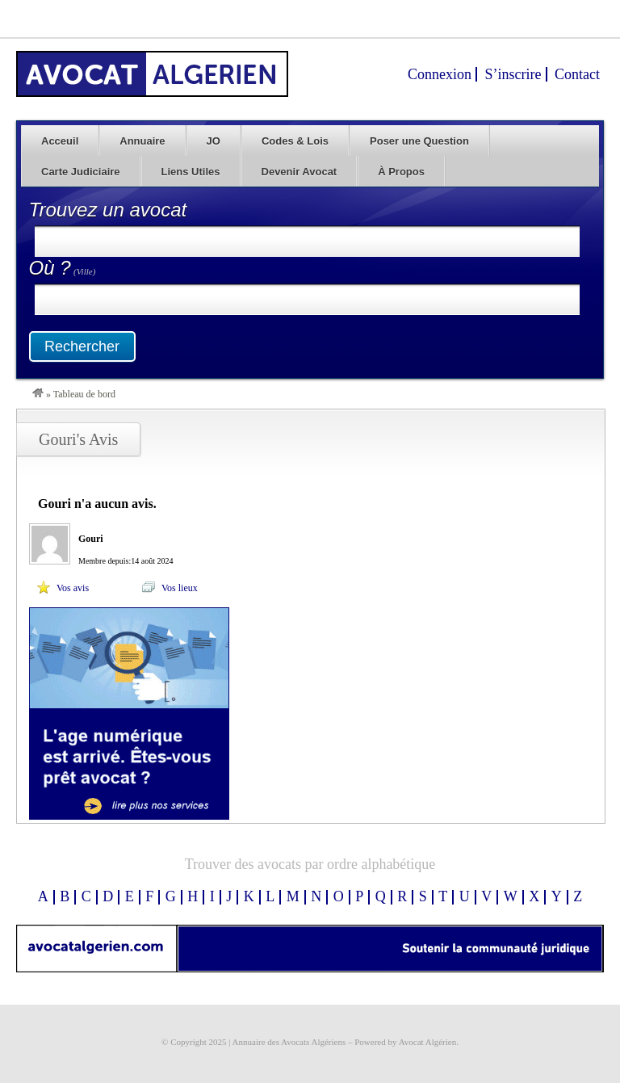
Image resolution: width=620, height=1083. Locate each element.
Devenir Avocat (299, 172)
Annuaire (142, 141)
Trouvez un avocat (108, 209)
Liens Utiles (190, 172)
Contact (577, 74)
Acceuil (59, 141)
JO (213, 141)
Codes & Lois (295, 141)
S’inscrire (513, 74)
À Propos (401, 172)
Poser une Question (419, 141)
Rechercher (81, 346)
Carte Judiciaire (80, 172)
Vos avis (73, 588)
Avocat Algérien (428, 1042)
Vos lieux (179, 588)
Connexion (439, 74)
